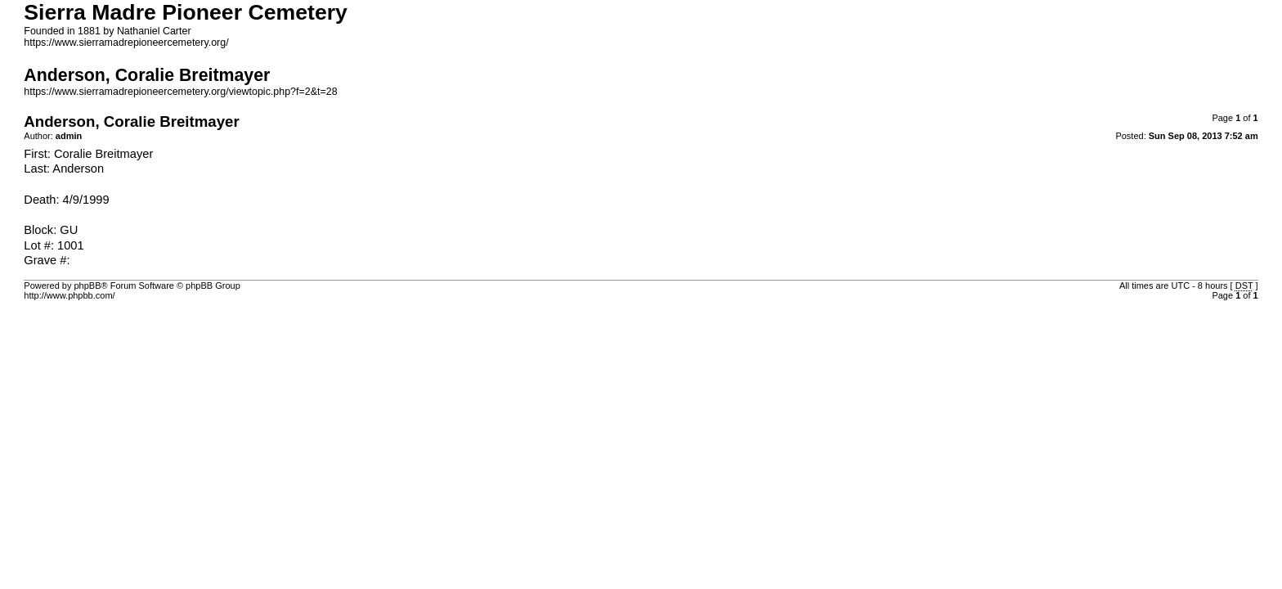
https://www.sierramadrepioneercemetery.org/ (126, 42)
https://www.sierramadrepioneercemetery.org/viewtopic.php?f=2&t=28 (180, 91)
